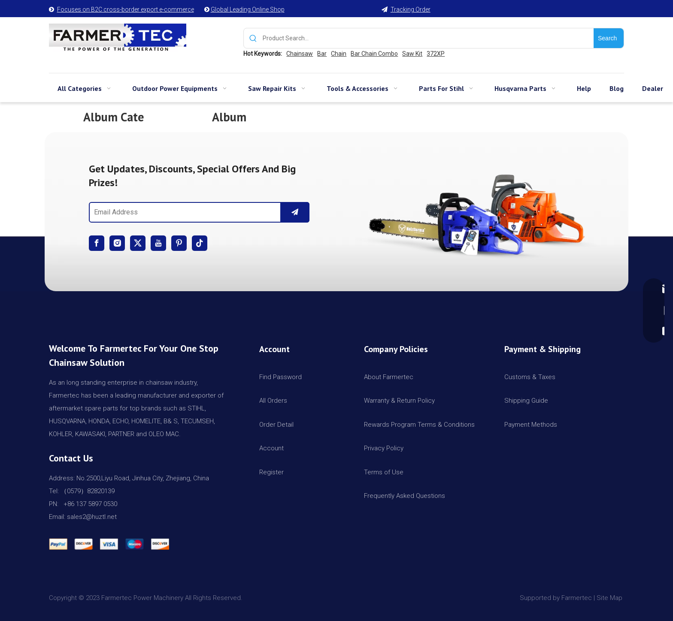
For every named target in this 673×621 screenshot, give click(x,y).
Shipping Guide (526, 400)
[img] (474, 211)
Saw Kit (412, 53)
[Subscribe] (294, 212)
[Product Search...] (428, 38)
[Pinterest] (179, 243)
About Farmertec (388, 377)
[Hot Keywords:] (609, 38)
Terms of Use (383, 472)
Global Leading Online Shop (248, 9)
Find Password (280, 377)
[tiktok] (199, 243)
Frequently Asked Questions (404, 496)
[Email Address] (183, 212)
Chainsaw (299, 53)
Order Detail (276, 424)
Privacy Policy (383, 448)
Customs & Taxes (529, 377)
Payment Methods (530, 424)
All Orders (273, 400)
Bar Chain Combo (374, 53)
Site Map (610, 598)
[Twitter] (138, 243)
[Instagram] (117, 243)
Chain (338, 53)
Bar (322, 53)
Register (271, 472)
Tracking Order (410, 9)
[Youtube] (158, 243)
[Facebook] (96, 243)
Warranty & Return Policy (399, 400)
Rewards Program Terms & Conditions (419, 424)
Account (271, 448)
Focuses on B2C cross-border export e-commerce (125, 9)
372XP (436, 53)
